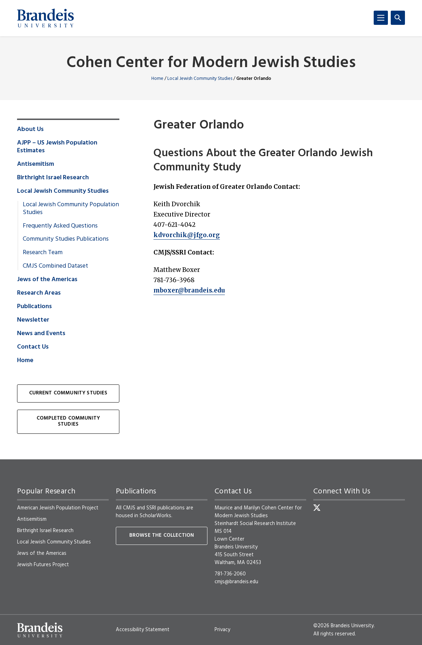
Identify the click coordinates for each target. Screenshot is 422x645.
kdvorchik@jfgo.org (186, 235)
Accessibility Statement (142, 629)
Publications (34, 307)
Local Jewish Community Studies (199, 78)
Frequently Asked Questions (60, 226)
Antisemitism (35, 164)
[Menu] (381, 18)
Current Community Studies (68, 393)
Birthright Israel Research (53, 178)
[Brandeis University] (45, 18)
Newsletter (33, 320)
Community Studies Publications (66, 239)
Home (157, 78)
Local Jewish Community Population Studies (71, 209)
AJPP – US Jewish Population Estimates (57, 147)
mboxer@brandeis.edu (189, 290)
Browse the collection (161, 535)
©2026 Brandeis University (343, 626)
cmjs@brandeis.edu (236, 582)
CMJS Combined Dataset (55, 266)
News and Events (41, 334)
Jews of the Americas (47, 280)
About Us (30, 129)
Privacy (222, 629)
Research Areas (39, 293)
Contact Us (33, 347)
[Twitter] (316, 507)
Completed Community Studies (68, 421)
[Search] (398, 18)
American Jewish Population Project (57, 508)
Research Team (43, 253)
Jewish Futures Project (43, 565)
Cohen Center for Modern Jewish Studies (211, 63)
